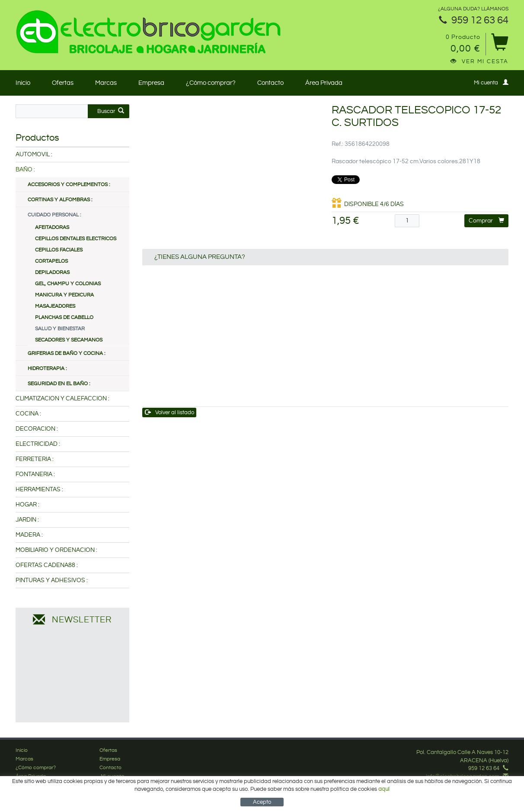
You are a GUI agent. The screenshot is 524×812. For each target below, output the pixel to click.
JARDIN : (27, 520)
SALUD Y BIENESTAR (60, 329)
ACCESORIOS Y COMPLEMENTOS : (69, 184)
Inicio (23, 83)
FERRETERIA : (35, 459)
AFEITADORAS (52, 227)
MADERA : (29, 535)
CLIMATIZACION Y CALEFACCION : (62, 399)
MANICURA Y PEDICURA (64, 295)
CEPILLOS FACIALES (59, 250)
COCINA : (28, 414)
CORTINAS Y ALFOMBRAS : (60, 200)
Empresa (151, 83)
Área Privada (323, 83)
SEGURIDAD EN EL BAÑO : (59, 384)
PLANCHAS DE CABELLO (64, 317)
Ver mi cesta (479, 61)
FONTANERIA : (35, 474)
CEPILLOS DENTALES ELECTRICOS (75, 239)
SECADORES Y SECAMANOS (68, 340)
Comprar (486, 220)
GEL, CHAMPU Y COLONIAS (68, 284)
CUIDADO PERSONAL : (54, 215)
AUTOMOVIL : (34, 154)
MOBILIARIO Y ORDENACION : (56, 550)
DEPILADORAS (52, 272)
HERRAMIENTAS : (39, 490)
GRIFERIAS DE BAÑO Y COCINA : (66, 353)
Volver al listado (169, 412)
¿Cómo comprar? (211, 83)
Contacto (270, 83)
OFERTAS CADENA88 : (47, 565)
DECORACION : (37, 429)
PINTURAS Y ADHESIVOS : (52, 580)
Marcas (106, 83)
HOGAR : (27, 505)
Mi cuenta (491, 82)
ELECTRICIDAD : (38, 444)
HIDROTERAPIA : (47, 368)
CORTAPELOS (51, 261)
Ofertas (62, 83)
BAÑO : (25, 170)
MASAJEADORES (55, 306)
